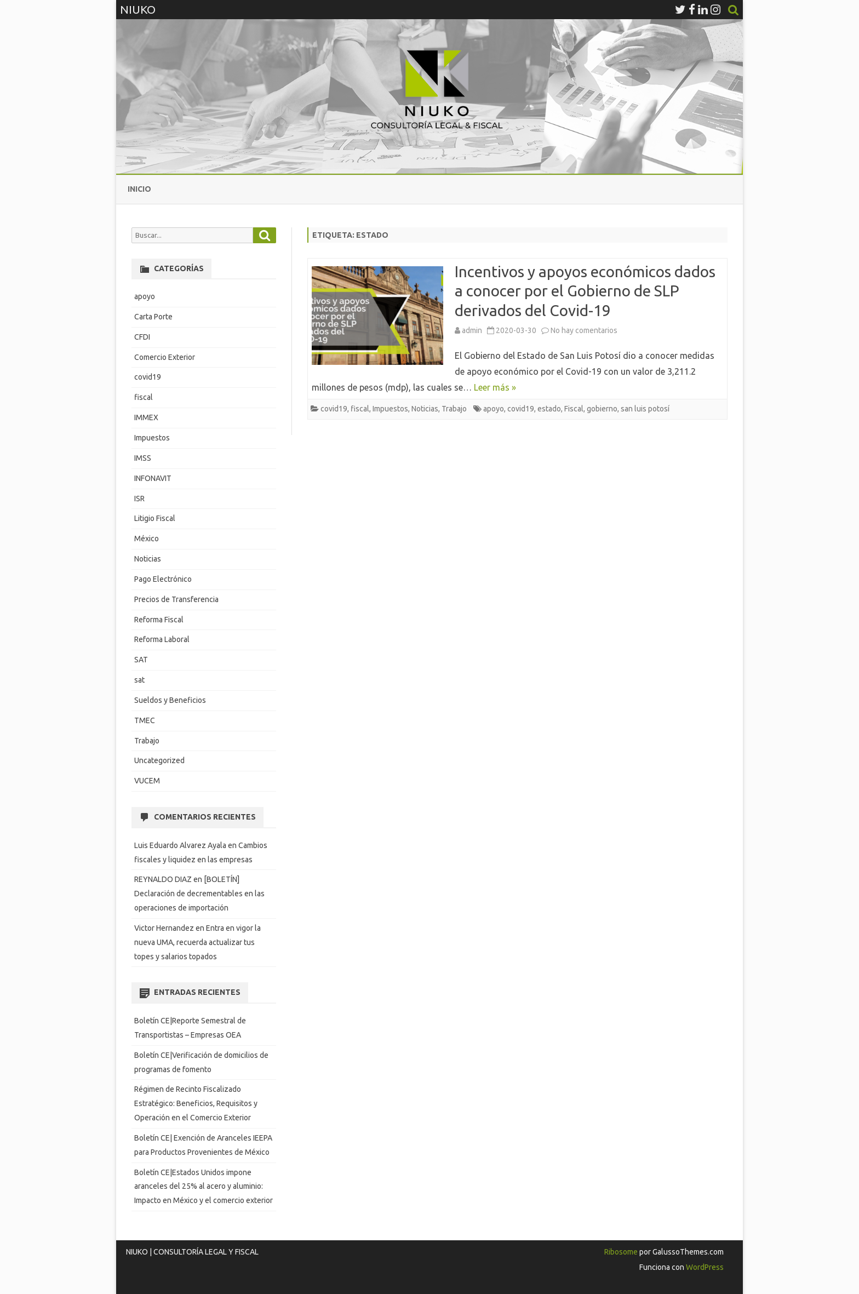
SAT (141, 659)
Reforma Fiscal (159, 619)
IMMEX (146, 417)
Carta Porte (153, 316)
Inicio (139, 189)
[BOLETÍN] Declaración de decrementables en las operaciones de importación (199, 893)
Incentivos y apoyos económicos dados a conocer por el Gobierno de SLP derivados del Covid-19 (585, 291)
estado (549, 408)
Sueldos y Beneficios (170, 700)
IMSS (142, 458)
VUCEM (147, 780)
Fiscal (573, 408)
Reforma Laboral (162, 639)
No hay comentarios (584, 330)
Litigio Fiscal (154, 518)
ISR (139, 498)
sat (139, 679)
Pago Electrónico (163, 579)
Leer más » (495, 387)
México (146, 538)
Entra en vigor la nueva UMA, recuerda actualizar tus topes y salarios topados (197, 942)
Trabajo (454, 408)
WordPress (704, 1267)
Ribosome (621, 1251)
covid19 (333, 408)
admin (472, 330)
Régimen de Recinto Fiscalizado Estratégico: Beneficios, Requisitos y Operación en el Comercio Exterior (195, 1103)
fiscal (360, 408)
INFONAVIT (152, 478)
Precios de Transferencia (176, 599)
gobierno (602, 408)
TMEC (144, 720)
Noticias (424, 408)
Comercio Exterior (164, 357)
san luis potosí (645, 408)
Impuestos (390, 408)
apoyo (493, 408)
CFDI (142, 337)
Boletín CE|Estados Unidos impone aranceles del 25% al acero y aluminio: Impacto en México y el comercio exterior (203, 1186)
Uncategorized (159, 760)
